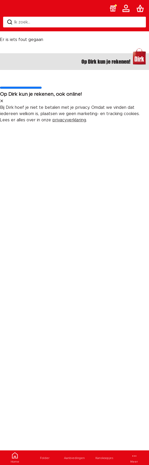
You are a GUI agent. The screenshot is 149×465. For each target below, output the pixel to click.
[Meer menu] (134, 457)
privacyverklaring (69, 120)
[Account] (127, 8)
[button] (113, 8)
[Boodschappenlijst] (141, 8)
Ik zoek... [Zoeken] (18, 22)
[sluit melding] (1, 101)
